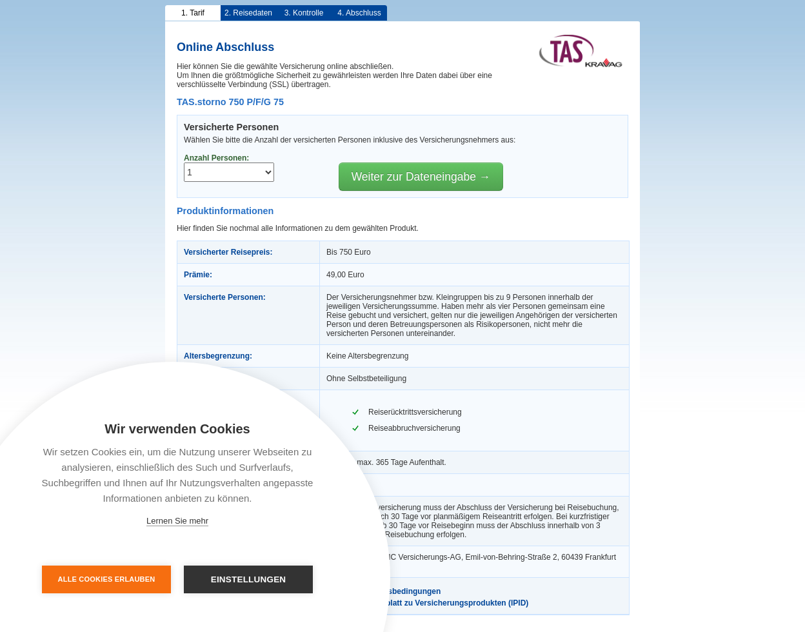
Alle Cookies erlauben (106, 579)
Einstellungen (248, 579)
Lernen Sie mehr (177, 521)
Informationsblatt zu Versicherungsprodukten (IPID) (427, 602)
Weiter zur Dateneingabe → (421, 176)
